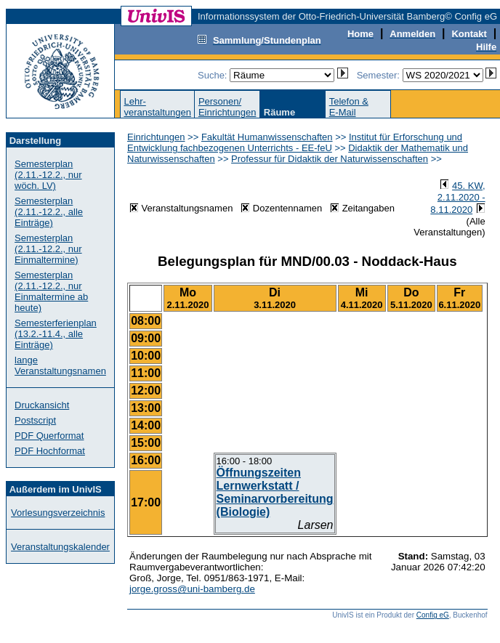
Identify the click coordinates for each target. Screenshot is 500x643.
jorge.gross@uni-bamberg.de (192, 588)
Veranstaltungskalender (60, 546)
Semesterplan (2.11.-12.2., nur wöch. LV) (48, 174)
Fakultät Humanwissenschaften (267, 137)
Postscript (35, 420)
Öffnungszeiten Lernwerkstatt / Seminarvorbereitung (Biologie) (275, 492)
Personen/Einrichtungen (227, 107)
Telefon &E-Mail (348, 107)
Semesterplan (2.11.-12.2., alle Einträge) (49, 211)
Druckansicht (42, 405)
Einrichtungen (156, 137)
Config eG (432, 615)
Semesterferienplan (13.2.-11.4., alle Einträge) (56, 334)
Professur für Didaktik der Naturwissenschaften (329, 158)
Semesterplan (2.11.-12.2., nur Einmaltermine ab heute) (51, 291)
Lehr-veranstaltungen (157, 107)
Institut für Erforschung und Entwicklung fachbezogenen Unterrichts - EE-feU (294, 142)
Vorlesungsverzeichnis (58, 512)
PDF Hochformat (50, 450)
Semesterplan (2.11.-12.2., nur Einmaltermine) (48, 248)
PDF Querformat (49, 435)
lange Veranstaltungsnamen (60, 365)
